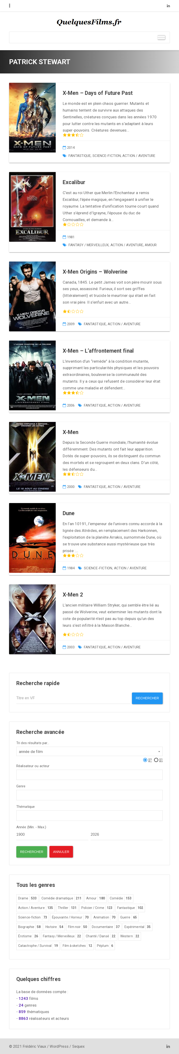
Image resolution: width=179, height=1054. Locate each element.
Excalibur (74, 182)
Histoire (54, 926)
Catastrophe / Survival (38, 945)
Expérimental (137, 926)
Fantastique (80, 156)
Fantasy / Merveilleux (89, 245)
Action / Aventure (138, 156)
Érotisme (28, 936)
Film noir (77, 926)
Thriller (67, 907)
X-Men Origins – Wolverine (95, 272)
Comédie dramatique (61, 898)
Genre (21, 786)
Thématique (25, 806)
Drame (27, 898)
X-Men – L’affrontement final (98, 351)
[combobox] (89, 750)
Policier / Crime (96, 907)
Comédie (120, 898)
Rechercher (146, 698)
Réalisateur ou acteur (32, 765)
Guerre (128, 917)
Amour (151, 245)
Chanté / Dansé (100, 936)
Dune (69, 513)
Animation (104, 917)
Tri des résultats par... (32, 742)
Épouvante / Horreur (70, 917)
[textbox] (19, 773)
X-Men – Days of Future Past (98, 93)
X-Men (71, 432)
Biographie (29, 926)
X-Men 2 (73, 595)
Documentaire (105, 926)
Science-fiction (107, 156)
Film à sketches (77, 945)
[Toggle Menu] (161, 37)
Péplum (105, 945)
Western (129, 936)
